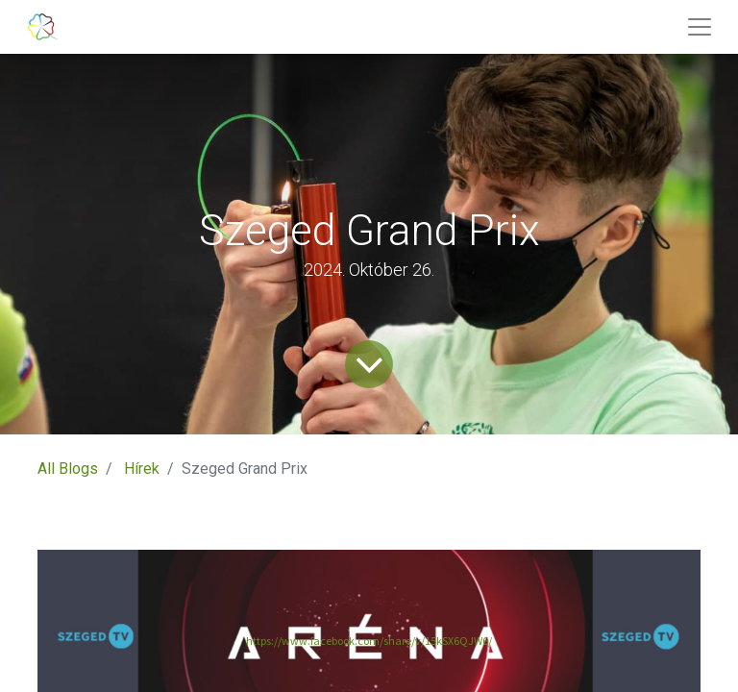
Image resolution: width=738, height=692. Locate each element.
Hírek (142, 468)
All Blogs (67, 468)
